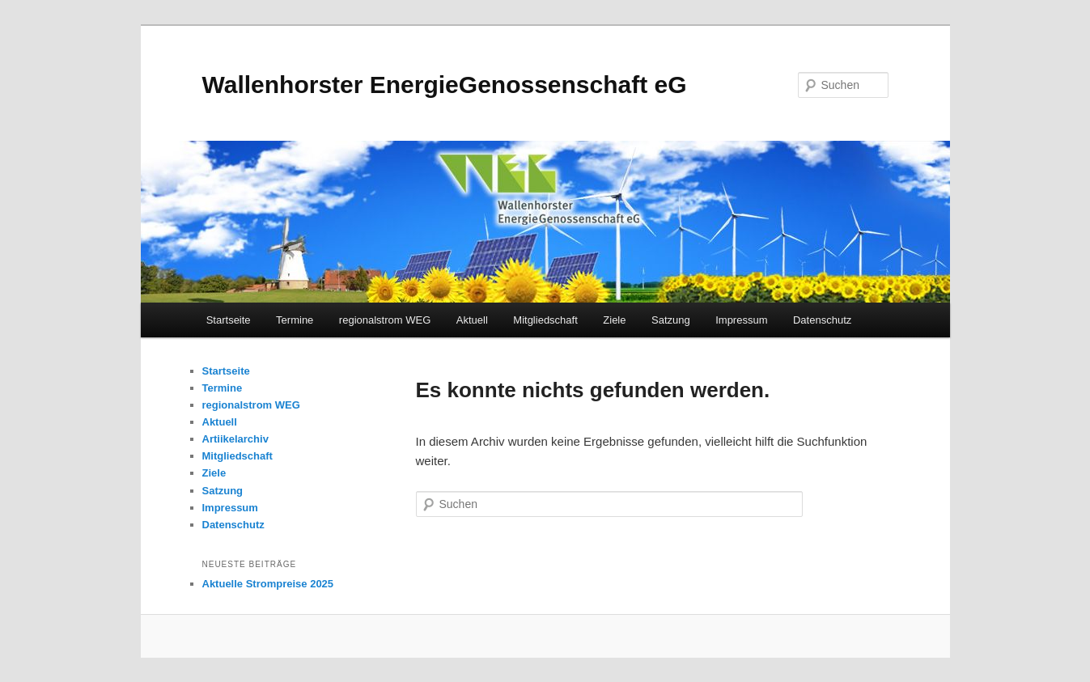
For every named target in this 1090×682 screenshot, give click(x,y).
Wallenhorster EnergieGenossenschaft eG (444, 84)
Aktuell (472, 320)
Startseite (228, 320)
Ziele (614, 320)
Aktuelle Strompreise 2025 (268, 584)
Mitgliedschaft (545, 320)
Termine (294, 320)
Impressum (741, 320)
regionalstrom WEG (384, 320)
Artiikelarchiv (235, 439)
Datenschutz (822, 320)
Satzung (670, 320)
